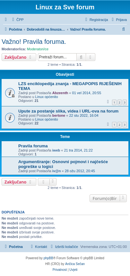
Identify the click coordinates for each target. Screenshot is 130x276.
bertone (58, 115)
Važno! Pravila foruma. (34, 41)
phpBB (48, 258)
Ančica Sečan (75, 264)
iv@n (56, 171)
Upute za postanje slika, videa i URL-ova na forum (68, 111)
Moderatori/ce (37, 49)
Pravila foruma (33, 145)
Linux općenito (46, 97)
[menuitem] (17, 20)
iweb (56, 150)
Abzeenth (60, 93)
